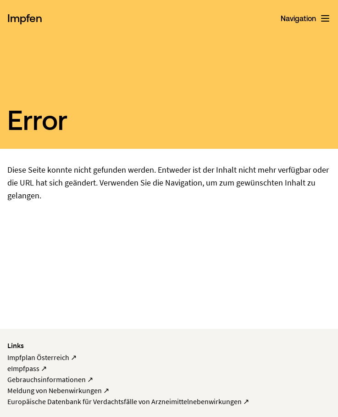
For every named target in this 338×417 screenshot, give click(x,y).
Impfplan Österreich (42, 357)
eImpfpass (27, 368)
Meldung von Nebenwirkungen (58, 390)
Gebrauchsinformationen (50, 379)
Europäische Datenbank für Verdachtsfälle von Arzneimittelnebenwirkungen (128, 401)
